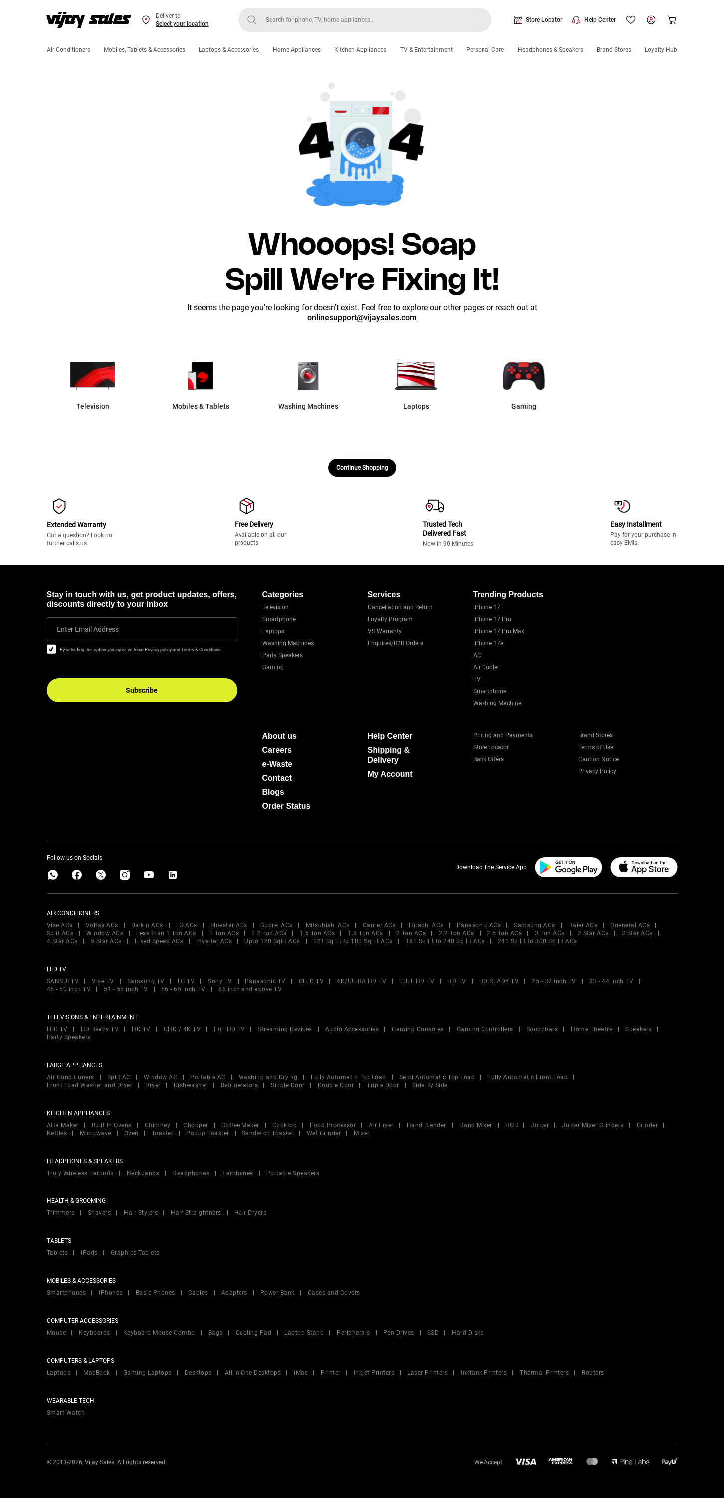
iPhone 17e (488, 643)
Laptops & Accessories (229, 49)
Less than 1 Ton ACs (166, 933)
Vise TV (103, 981)
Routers (593, 1372)
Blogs (273, 792)
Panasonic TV (265, 981)
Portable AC (208, 1077)
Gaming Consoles (418, 1029)
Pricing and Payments (503, 735)
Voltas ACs (102, 925)
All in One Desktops (253, 1372)
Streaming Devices (285, 1029)
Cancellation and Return (400, 607)
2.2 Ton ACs (456, 933)
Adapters (234, 1292)
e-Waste (277, 764)
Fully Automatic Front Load (527, 1077)
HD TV (456, 981)
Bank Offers (488, 759)
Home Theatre (591, 1029)
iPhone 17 (486, 607)
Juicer (540, 1125)
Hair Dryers (250, 1212)
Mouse (56, 1332)
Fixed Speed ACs (159, 941)
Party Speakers (282, 655)
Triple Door (383, 1085)
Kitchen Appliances (360, 49)
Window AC (161, 1077)
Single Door (288, 1085)
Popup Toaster (207, 1133)
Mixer (362, 1133)
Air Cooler (486, 667)
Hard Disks (467, 1332)
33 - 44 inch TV (611, 981)
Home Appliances (297, 49)
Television (275, 607)
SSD (433, 1332)
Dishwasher (191, 1085)
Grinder (647, 1125)
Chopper (195, 1125)
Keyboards (94, 1332)
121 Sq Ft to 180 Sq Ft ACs (353, 941)
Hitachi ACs (426, 925)
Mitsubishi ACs (328, 925)
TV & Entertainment (426, 49)
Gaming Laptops (147, 1372)
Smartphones (66, 1292)
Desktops (198, 1372)
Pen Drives (398, 1332)
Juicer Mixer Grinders (593, 1125)
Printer (331, 1372)
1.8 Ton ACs (365, 933)
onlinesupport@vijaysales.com (362, 317)
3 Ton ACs (550, 933)
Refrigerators (239, 1085)
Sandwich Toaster (268, 1133)
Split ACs (60, 933)
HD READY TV (499, 981)
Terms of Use (595, 747)
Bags (215, 1332)
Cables (198, 1292)
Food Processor (333, 1125)
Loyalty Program (390, 619)
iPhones (111, 1292)
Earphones (237, 1173)
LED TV (57, 1029)
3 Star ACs (637, 933)
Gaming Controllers (485, 1029)
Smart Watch (66, 1412)
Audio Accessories (352, 1029)
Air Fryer (381, 1125)
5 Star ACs (106, 941)
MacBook (96, 1372)
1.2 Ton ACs (269, 933)
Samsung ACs (534, 925)
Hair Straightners (196, 1212)
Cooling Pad (254, 1332)
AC (477, 655)
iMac (301, 1372)
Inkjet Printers (374, 1372)
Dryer (153, 1085)
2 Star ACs (593, 933)
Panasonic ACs (479, 925)
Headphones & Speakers (550, 49)
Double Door (336, 1085)
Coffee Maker (240, 1125)
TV (477, 679)
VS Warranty (385, 631)
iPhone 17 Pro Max (498, 631)
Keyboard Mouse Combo (159, 1332)
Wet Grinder (324, 1133)
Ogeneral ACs (630, 925)
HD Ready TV (100, 1029)
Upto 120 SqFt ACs (272, 941)
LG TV (186, 981)
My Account (390, 774)
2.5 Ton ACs (504, 933)
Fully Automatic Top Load (348, 1077)
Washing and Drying (268, 1077)
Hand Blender (426, 1125)
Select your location (182, 23)
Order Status (286, 806)
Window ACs (104, 933)
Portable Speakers (293, 1173)
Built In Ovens (112, 1125)
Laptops (273, 631)
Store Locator (544, 19)
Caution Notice (598, 759)
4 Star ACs (62, 941)
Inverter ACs (214, 941)
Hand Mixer (475, 1125)
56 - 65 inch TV (183, 989)
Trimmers (61, 1212)
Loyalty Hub (661, 49)
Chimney (158, 1125)
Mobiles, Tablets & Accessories (144, 49)
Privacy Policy (597, 771)
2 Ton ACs (411, 933)
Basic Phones (155, 1292)
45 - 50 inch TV (69, 989)
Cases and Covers (334, 1292)
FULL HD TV (416, 981)
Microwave (95, 1133)
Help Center (600, 19)
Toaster (163, 1133)
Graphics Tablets (135, 1252)
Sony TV (220, 981)
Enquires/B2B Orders (395, 643)
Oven (131, 1133)
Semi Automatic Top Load (437, 1077)
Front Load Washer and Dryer (90, 1085)
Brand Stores (614, 49)
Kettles (57, 1133)
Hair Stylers (141, 1212)
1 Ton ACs (224, 933)
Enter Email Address (88, 629)
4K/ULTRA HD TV (361, 981)
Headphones (190, 1173)
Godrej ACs (276, 925)
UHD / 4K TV (182, 1029)
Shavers (99, 1212)
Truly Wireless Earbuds (80, 1173)
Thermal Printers (544, 1372)
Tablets (57, 1252)
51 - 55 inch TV (126, 989)
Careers (277, 750)
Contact (277, 778)
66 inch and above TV (250, 989)
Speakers (638, 1029)
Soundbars (542, 1029)
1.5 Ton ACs (317, 933)
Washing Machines (288, 643)
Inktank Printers (484, 1372)
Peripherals (353, 1332)
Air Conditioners (68, 49)
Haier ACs (583, 925)
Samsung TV (146, 981)
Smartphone (279, 619)
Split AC (119, 1077)
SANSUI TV (63, 981)
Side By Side (430, 1085)
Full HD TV (229, 1029)
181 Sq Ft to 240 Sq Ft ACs (445, 941)
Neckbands (143, 1173)
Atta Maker (63, 1125)
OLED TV (311, 981)
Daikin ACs (147, 925)
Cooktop (284, 1125)
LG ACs (186, 925)
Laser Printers (427, 1372)
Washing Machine (497, 703)
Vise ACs (60, 925)
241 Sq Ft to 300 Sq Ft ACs (537, 941)
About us (279, 736)
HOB (511, 1125)
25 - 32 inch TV (554, 981)
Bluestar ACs (228, 925)
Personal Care (485, 49)
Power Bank (277, 1292)
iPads (89, 1252)
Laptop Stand (304, 1332)
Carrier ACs (379, 925)
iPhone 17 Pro (492, 619)
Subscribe (142, 690)
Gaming (273, 667)
